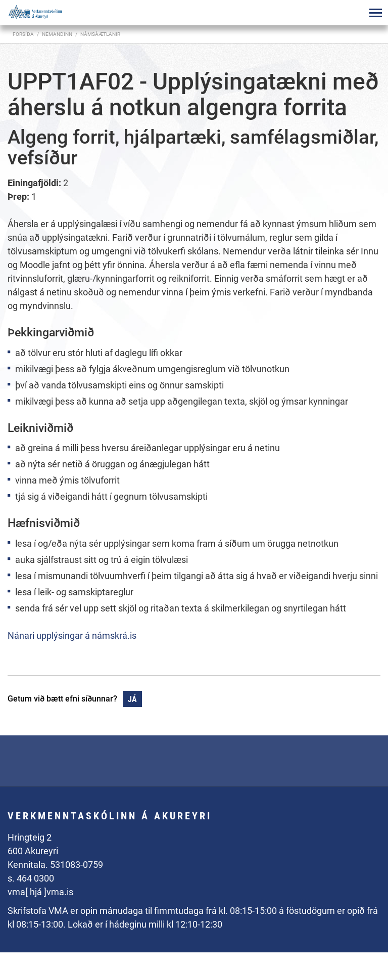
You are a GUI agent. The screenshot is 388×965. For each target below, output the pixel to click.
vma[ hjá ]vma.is (40, 892)
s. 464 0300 (31, 878)
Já (132, 699)
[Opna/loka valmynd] (375, 12)
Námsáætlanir (100, 34)
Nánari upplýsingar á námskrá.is (72, 635)
